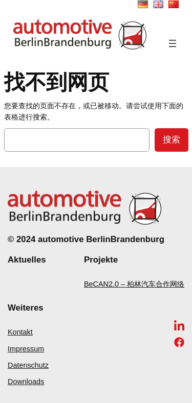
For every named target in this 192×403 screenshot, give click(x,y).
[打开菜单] (172, 43)
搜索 (171, 140)
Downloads (26, 381)
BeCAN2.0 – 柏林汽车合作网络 (134, 284)
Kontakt (20, 332)
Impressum (26, 349)
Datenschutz (28, 365)
